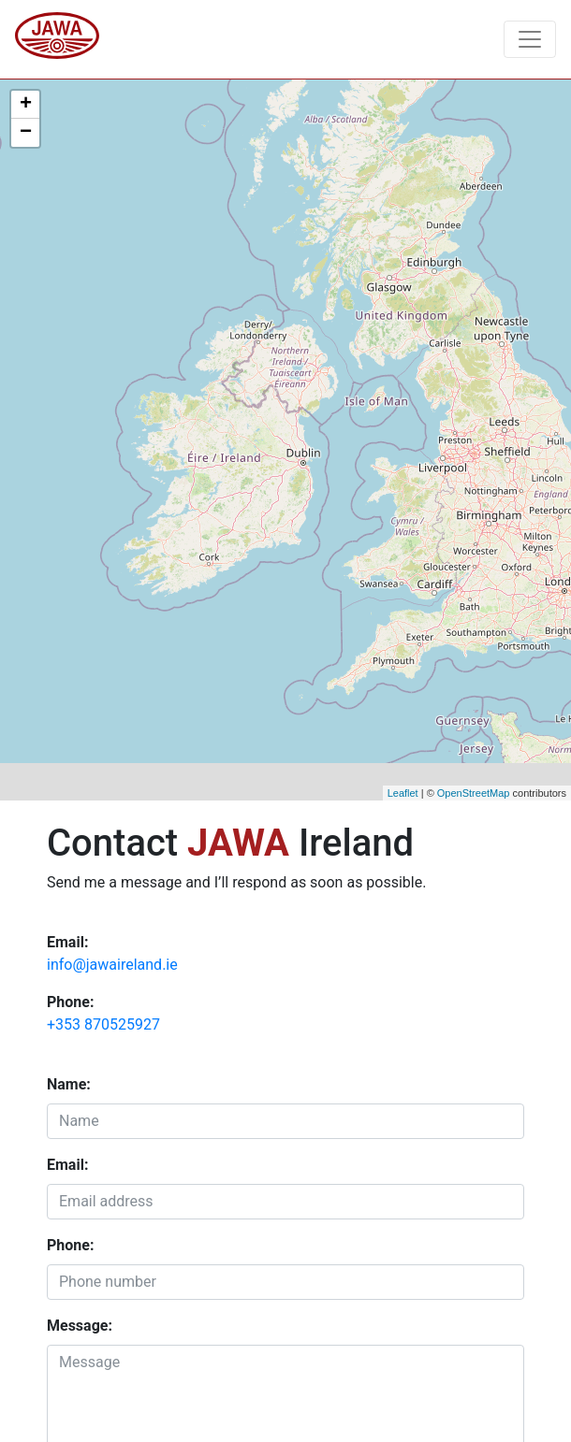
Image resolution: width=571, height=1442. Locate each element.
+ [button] (26, 105)
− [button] (26, 133)
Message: (79, 1325)
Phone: (70, 1245)
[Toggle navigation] (530, 39)
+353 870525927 (103, 1024)
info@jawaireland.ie (112, 964)
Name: (69, 1084)
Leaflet (403, 793)
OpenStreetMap (473, 793)
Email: (67, 1165)
